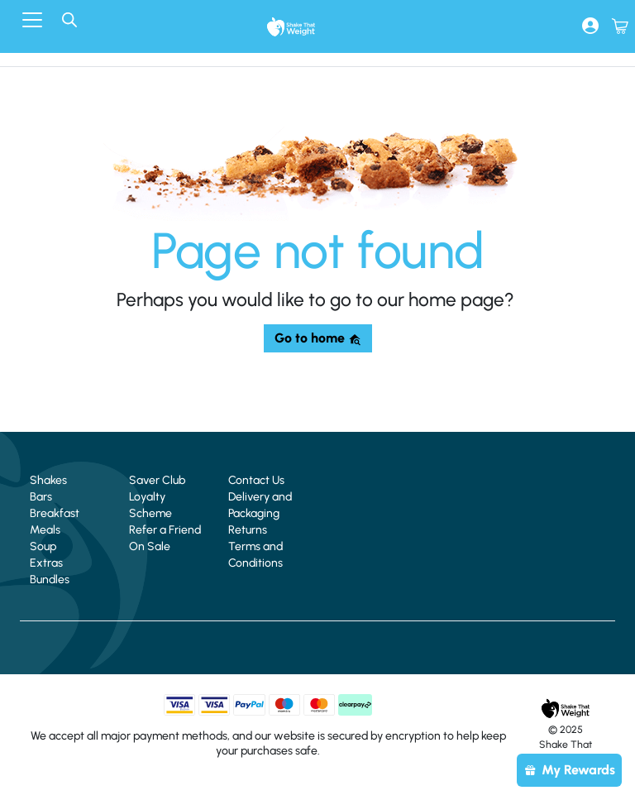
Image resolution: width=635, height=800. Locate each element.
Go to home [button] (318, 338)
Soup (43, 546)
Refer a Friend (165, 530)
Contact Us (256, 480)
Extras (46, 563)
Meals (45, 530)
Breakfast (54, 513)
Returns (247, 530)
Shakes (48, 480)
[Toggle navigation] (32, 20)
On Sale (149, 546)
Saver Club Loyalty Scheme (157, 496)
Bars (41, 497)
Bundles (49, 579)
